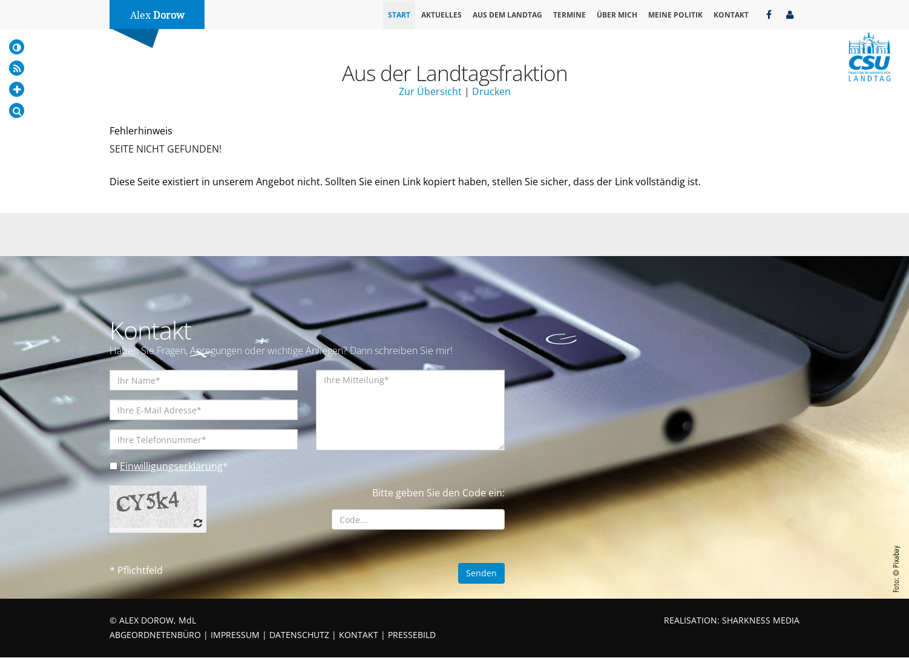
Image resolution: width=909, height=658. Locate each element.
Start (399, 15)
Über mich (617, 15)
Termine (569, 15)
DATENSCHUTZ (299, 635)
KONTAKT (358, 635)
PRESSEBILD (412, 635)
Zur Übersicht (430, 91)
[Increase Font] (16, 89)
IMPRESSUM (235, 635)
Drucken (491, 91)
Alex (157, 15)
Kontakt (731, 15)
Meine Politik (675, 15)
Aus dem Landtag (507, 15)
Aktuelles (441, 15)
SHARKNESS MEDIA (760, 621)
